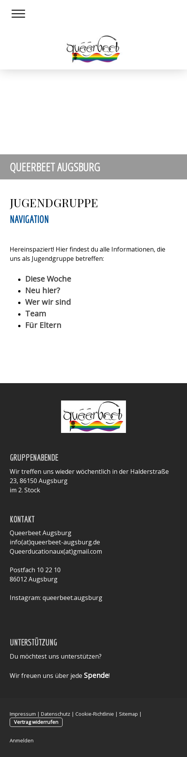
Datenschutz (55, 713)
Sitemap (128, 713)
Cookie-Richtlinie (94, 713)
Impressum (23, 713)
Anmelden (22, 740)
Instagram (25, 597)
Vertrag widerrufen (36, 721)
